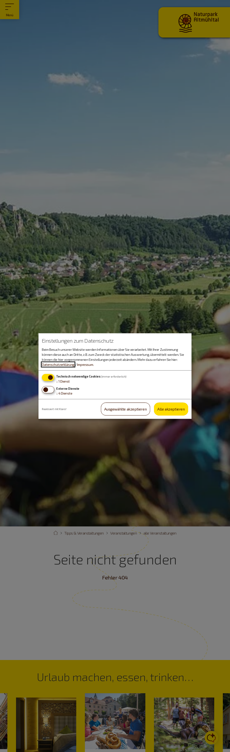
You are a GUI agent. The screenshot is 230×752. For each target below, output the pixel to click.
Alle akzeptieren (171, 408)
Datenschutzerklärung (58, 364)
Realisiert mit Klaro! (54, 408)
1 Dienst (63, 381)
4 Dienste (64, 393)
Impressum (85, 364)
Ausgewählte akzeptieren (125, 408)
